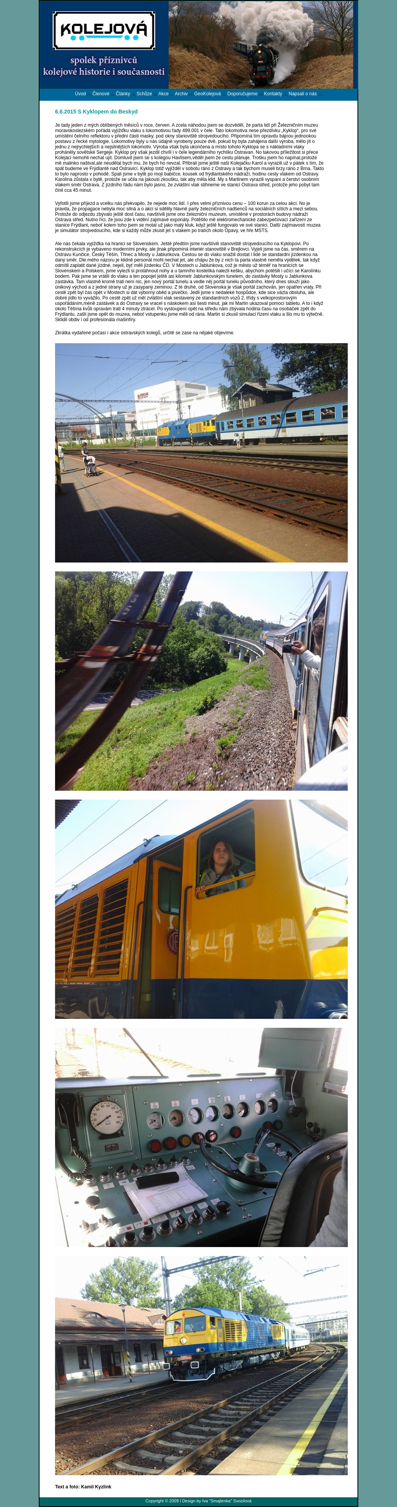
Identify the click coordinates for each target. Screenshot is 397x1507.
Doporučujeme (242, 93)
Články (123, 93)
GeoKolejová (207, 93)
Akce (163, 93)
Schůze (144, 93)
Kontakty (273, 93)
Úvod (80, 93)
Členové (100, 93)
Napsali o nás (302, 93)
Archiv (181, 93)
